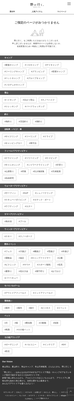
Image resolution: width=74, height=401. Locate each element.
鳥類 (8, 329)
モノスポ (22, 395)
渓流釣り (24, 121)
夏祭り (9, 271)
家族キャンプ (12, 65)
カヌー (29, 206)
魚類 (56, 323)
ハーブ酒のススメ (42, 398)
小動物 (43, 323)
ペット (7, 316)
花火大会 (24, 271)
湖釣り (39, 121)
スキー (9, 236)
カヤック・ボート (42, 200)
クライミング (12, 158)
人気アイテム (37, 12)
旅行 (32, 308)
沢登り (60, 165)
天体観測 (56, 171)
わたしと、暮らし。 (51, 392)
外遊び (65, 251)
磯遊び (37, 251)
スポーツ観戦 (44, 264)
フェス (9, 251)
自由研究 (10, 178)
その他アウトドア (12, 337)
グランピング (38, 71)
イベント (62, 308)
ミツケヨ (41, 395)
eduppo (63, 395)
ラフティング (12, 206)
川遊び (23, 251)
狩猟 (24, 171)
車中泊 (33, 143)
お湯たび (38, 392)
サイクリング (12, 136)
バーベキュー (12, 278)
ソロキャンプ (32, 65)
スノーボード (26, 236)
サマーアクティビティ (14, 214)
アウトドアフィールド (16, 293)
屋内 (20, 308)
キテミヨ (64, 392)
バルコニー (31, 344)
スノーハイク (48, 100)
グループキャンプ (36, 78)
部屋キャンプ (59, 71)
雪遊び (51, 251)
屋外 (8, 308)
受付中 (12, 12)
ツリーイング (32, 158)
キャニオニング (13, 165)
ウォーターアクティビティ (15, 186)
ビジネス (46, 308)
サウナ (27, 264)
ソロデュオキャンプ (15, 85)
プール (23, 221)
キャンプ (8, 58)
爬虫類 (29, 323)
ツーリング (31, 136)
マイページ (61, 12)
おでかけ (56, 271)
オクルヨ (28, 392)
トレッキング (12, 106)
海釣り (9, 121)
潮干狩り (40, 271)
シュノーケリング (44, 193)
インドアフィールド (43, 293)
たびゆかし (29, 399)
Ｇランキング (8, 392)
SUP (26, 193)
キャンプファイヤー (41, 258)
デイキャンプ (52, 65)
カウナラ (31, 395)
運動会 (9, 258)
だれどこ (19, 392)
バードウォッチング (35, 106)
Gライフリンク (52, 395)
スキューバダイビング (16, 200)
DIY (64, 344)
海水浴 (9, 221)
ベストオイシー (11, 395)
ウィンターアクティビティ (15, 229)
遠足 (22, 258)
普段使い (8, 301)
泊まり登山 (29, 100)
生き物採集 (39, 171)
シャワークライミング (38, 165)
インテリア (49, 344)
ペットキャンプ (13, 78)
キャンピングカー (14, 143)
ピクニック (11, 264)
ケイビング (51, 158)
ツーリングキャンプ (15, 71)
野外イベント (10, 244)
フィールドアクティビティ (15, 151)
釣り (6, 114)
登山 (6, 93)
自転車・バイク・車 (13, 129)
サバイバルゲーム (12, 286)
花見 (60, 264)
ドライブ (48, 136)
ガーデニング (12, 344)
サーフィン (11, 193)
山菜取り (10, 171)
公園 (60, 258)
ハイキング (11, 100)
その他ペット (24, 329)
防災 (8, 351)
